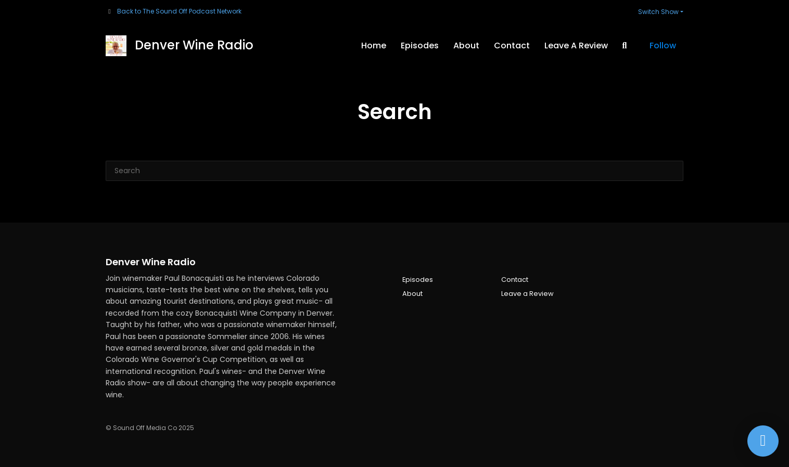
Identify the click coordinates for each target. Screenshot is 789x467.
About (466, 45)
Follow (663, 45)
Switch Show (658, 11)
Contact (512, 45)
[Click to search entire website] (624, 45)
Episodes (420, 45)
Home (373, 45)
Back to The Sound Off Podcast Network (179, 11)
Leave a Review (576, 45)
